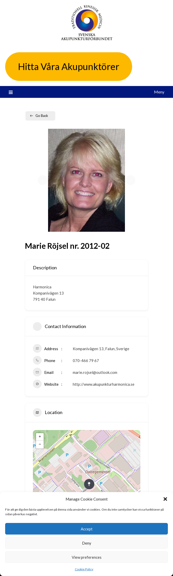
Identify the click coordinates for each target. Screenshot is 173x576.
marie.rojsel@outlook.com (95, 372)
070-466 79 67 (86, 360)
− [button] (40, 444)
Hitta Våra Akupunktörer (68, 66)
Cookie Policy (84, 569)
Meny (159, 91)
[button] (165, 499)
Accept (87, 529)
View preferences (87, 557)
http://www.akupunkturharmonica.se (103, 384)
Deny (86, 543)
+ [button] (40, 437)
